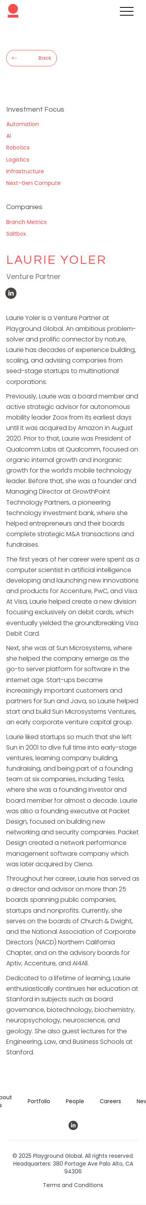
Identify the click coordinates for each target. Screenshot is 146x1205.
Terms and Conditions (73, 1185)
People (75, 1101)
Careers (110, 1101)
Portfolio (39, 1101)
